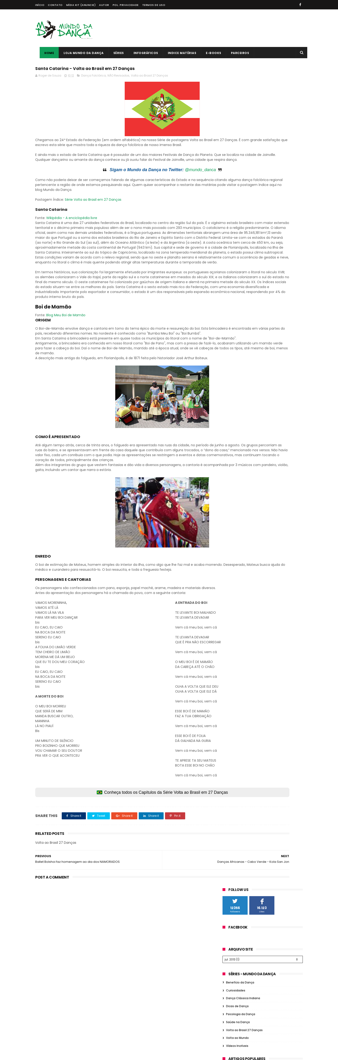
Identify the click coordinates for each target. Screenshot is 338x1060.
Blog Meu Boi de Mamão (65, 362)
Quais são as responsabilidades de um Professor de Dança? (165, 990)
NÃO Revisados (118, 78)
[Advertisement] (217, 28)
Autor (104, 5)
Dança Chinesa (236, 411)
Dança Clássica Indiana (243, 177)
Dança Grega (257, 376)
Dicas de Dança (237, 185)
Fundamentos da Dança (242, 324)
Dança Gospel (235, 359)
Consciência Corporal (269, 411)
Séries (114, 53)
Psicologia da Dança (240, 193)
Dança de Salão (263, 359)
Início (39, 5)
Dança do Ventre (263, 350)
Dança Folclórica (93, 78)
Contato (55, 5)
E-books (209, 53)
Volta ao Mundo (237, 217)
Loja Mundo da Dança (79, 53)
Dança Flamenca (237, 385)
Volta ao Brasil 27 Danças (149, 78)
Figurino (279, 376)
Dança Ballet (234, 333)
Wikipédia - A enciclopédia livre (71, 235)
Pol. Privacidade (126, 5)
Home (45, 53)
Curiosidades (235, 169)
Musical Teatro (266, 385)
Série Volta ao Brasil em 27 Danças (93, 217)
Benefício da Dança (240, 161)
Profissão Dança (267, 342)
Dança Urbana (235, 368)
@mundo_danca (162, 182)
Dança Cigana (235, 403)
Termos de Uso (153, 5)
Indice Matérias (177, 53)
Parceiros (236, 53)
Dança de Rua (235, 350)
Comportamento (264, 368)
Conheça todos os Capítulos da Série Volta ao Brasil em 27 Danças (124, 864)
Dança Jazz (233, 376)
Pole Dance (233, 394)
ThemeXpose (62, 1054)
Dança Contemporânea (269, 403)
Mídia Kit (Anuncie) (81, 5)
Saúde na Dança (238, 201)
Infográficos (141, 53)
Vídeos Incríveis (237, 225)
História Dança (260, 333)
